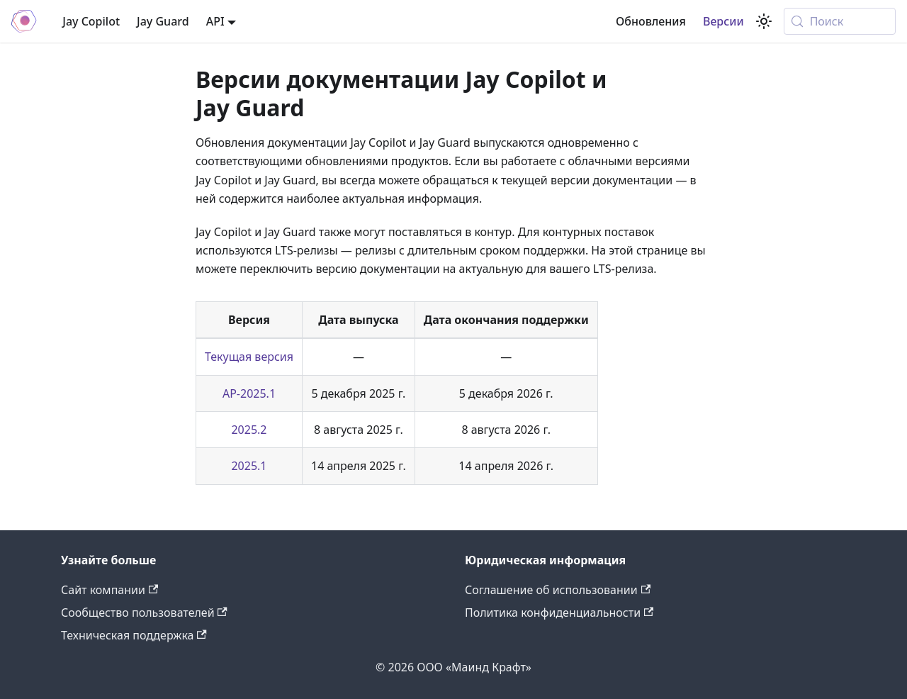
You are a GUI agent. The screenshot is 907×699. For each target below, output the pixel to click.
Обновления (651, 21)
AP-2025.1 (249, 393)
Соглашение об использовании (557, 590)
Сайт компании (109, 590)
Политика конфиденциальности (559, 612)
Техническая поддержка (134, 635)
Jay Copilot (91, 21)
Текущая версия (249, 356)
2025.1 (248, 466)
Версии (723, 21)
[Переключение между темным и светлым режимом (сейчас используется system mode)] (764, 21)
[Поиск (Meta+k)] (840, 21)
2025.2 (248, 429)
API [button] (215, 21)
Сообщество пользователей (144, 612)
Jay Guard (163, 21)
